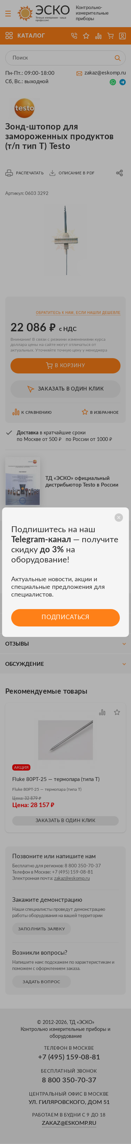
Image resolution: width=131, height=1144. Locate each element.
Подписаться (65, 618)
